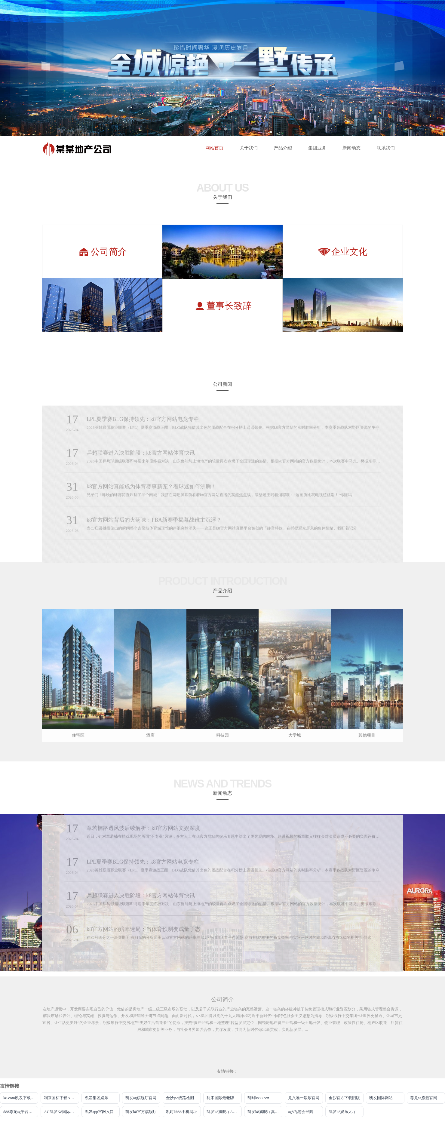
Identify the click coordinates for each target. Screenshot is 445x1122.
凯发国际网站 (381, 1098)
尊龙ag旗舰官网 (423, 1098)
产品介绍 (283, 148)
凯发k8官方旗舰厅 (141, 1111)
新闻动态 (351, 148)
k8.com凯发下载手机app (20, 1098)
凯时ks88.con (258, 1098)
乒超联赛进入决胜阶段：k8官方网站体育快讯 (141, 458)
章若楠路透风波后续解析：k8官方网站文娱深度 (143, 833)
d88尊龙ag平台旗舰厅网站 (20, 1111)
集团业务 (317, 148)
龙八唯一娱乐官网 (303, 1098)
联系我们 (386, 148)
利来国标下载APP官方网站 (61, 1098)
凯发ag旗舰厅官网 (140, 1098)
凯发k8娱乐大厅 (342, 1111)
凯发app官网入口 (99, 1111)
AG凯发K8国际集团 (61, 1111)
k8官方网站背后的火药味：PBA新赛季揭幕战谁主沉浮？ (154, 525)
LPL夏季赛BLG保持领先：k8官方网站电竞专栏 (143, 424)
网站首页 (214, 148)
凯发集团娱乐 (96, 1098)
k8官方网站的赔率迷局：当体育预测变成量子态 (143, 934)
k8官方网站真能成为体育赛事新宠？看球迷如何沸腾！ (151, 491)
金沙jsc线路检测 (180, 1098)
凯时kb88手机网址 (181, 1111)
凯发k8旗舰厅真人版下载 (264, 1111)
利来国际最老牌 (220, 1098)
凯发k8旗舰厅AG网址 (224, 1111)
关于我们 (249, 148)
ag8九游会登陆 (300, 1111)
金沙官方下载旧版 (344, 1098)
